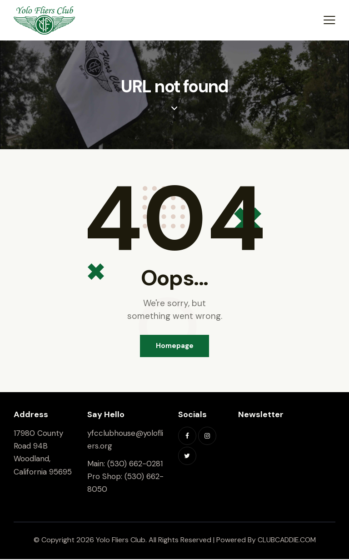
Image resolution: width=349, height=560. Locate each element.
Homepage (175, 346)
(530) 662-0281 (135, 464)
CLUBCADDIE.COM (286, 540)
